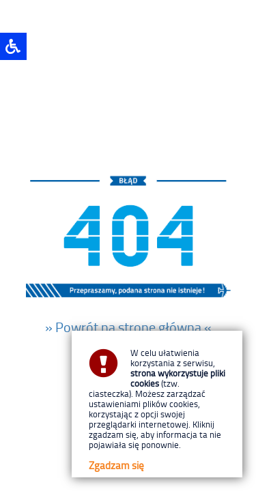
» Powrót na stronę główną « (128, 326)
